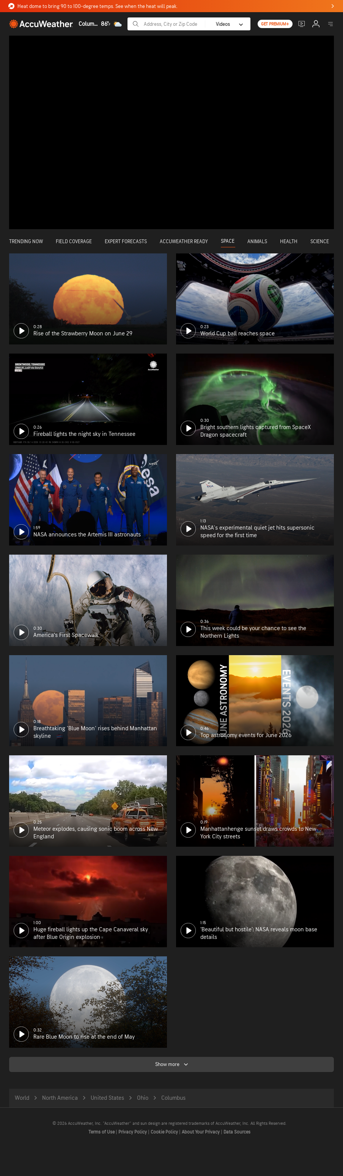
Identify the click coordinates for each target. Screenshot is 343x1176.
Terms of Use (102, 1132)
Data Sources (236, 1132)
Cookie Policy (165, 1132)
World (22, 1098)
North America (60, 1098)
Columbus (173, 1098)
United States (107, 1098)
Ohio (142, 1098)
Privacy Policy (133, 1132)
